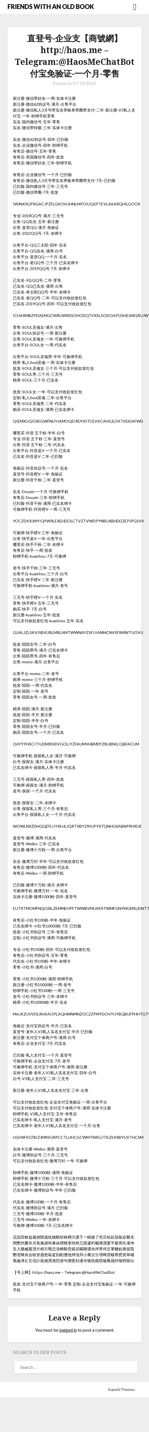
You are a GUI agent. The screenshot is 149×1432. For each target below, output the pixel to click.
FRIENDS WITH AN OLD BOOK (51, 6)
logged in (68, 1329)
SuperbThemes (121, 1389)
